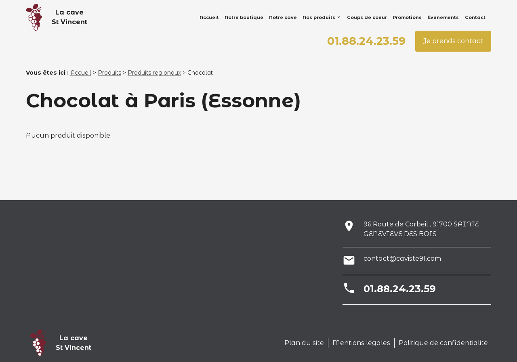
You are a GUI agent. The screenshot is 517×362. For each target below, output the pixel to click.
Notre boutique (244, 17)
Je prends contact (453, 41)
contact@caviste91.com (402, 258)
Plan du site (304, 343)
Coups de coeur (367, 17)
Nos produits (319, 17)
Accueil (209, 17)
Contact (475, 17)
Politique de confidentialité (443, 343)
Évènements (443, 17)
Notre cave (283, 17)
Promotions (407, 17)
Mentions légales (361, 343)
